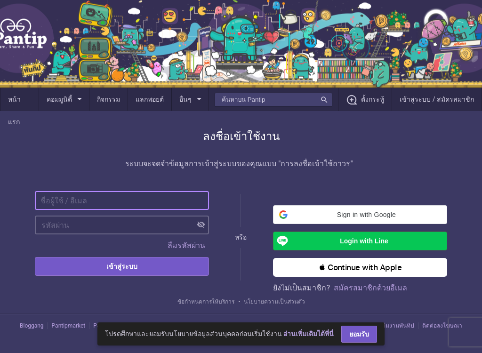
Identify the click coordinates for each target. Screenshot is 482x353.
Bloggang (32, 325)
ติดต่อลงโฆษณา (442, 325)
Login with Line (330, 241)
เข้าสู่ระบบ (121, 266)
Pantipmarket (69, 325)
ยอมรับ (359, 334)
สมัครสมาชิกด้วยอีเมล (370, 287)
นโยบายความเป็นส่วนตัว (274, 301)
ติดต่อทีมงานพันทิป (390, 325)
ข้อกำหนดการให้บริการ (205, 301)
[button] (360, 214)
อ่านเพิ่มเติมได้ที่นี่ (308, 333)
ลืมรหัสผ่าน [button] (186, 245)
